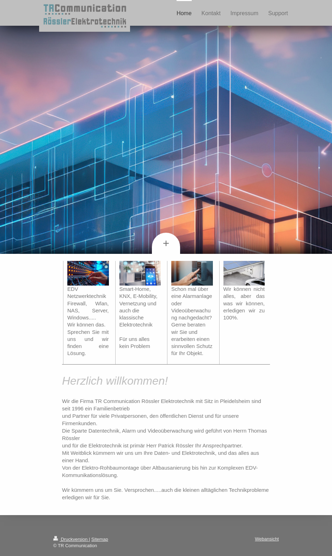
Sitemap (99, 539)
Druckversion (71, 539)
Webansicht (267, 539)
